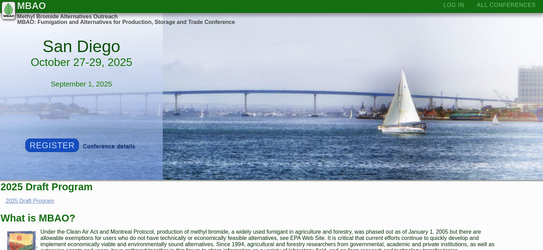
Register (52, 145)
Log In (454, 5)
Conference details (109, 146)
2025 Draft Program (30, 201)
